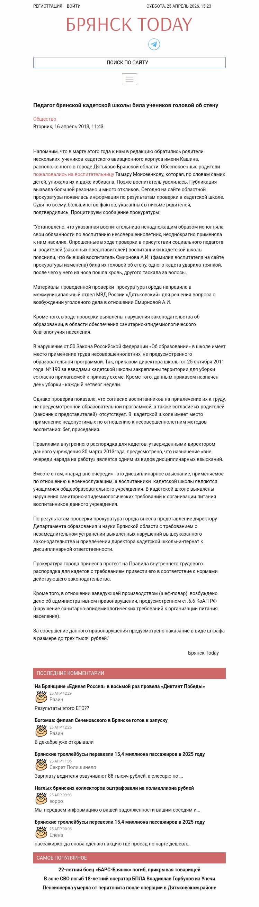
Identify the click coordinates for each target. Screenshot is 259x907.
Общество (44, 119)
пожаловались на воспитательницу (73, 174)
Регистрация (47, 6)
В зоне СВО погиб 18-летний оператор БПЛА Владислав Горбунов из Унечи (129, 878)
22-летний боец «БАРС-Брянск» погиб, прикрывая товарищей (129, 869)
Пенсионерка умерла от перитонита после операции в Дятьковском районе (129, 887)
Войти (74, 6)
